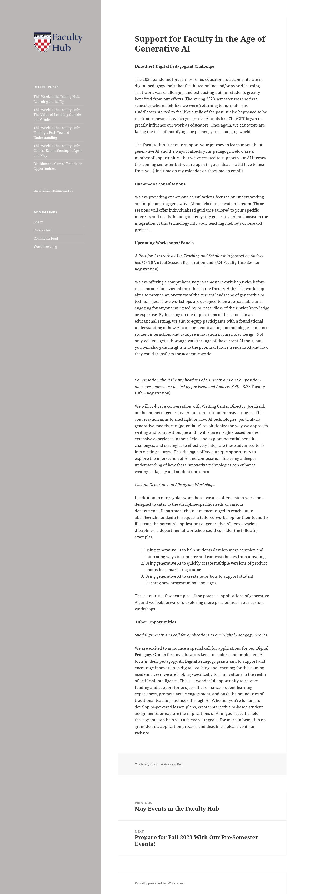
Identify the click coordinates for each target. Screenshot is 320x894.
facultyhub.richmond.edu (53, 190)
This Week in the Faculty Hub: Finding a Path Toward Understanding (57, 132)
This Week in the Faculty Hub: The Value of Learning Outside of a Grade (57, 115)
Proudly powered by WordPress (160, 883)
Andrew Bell (173, 764)
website (142, 733)
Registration (158, 393)
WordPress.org (45, 246)
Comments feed (46, 238)
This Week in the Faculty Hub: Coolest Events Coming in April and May (57, 150)
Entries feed (43, 230)
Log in (38, 222)
